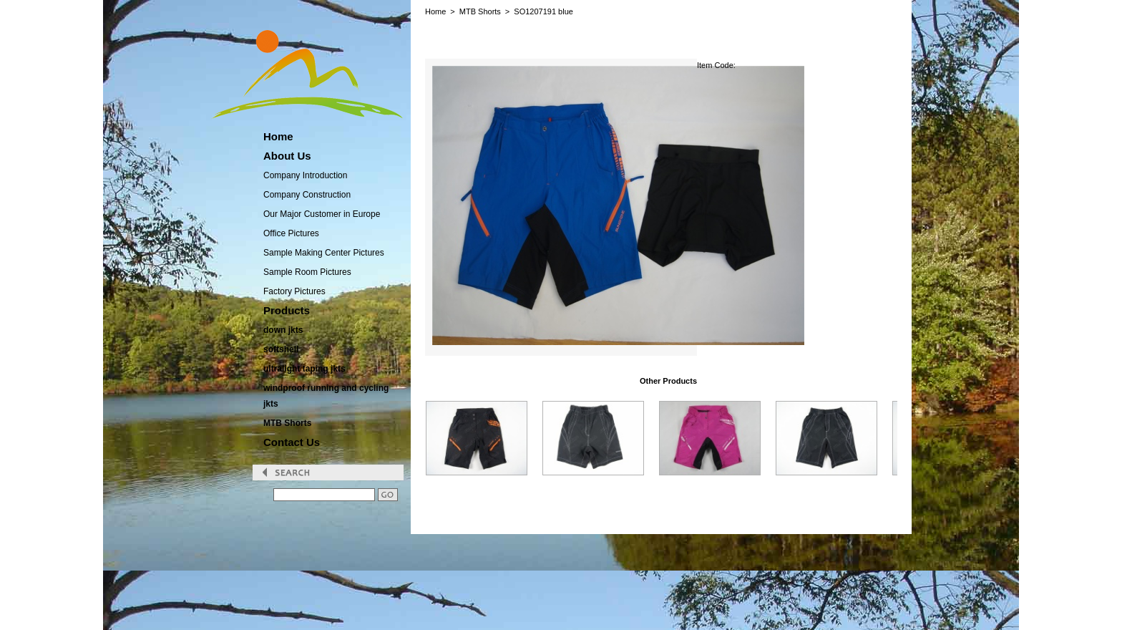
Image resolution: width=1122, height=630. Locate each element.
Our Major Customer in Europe (321, 214)
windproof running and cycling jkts (326, 396)
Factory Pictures (294, 291)
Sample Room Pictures (307, 272)
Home (435, 11)
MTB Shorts (287, 423)
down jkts (283, 330)
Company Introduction (305, 175)
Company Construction (307, 195)
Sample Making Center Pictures (323, 253)
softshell (280, 349)
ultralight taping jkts (304, 369)
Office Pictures (291, 233)
